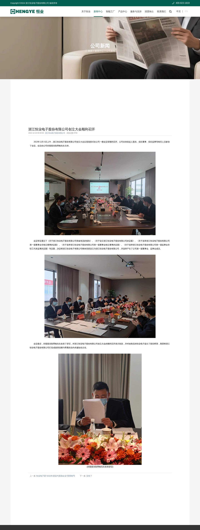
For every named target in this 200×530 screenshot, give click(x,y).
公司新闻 (110, 51)
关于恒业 (86, 11)
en (186, 11)
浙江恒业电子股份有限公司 (55, 133)
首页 (90, 51)
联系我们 (161, 11)
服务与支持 (136, 11)
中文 (178, 11)
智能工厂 (110, 11)
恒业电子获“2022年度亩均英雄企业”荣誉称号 (55, 476)
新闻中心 (98, 11)
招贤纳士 (149, 11)
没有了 (89, 476)
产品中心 (122, 11)
